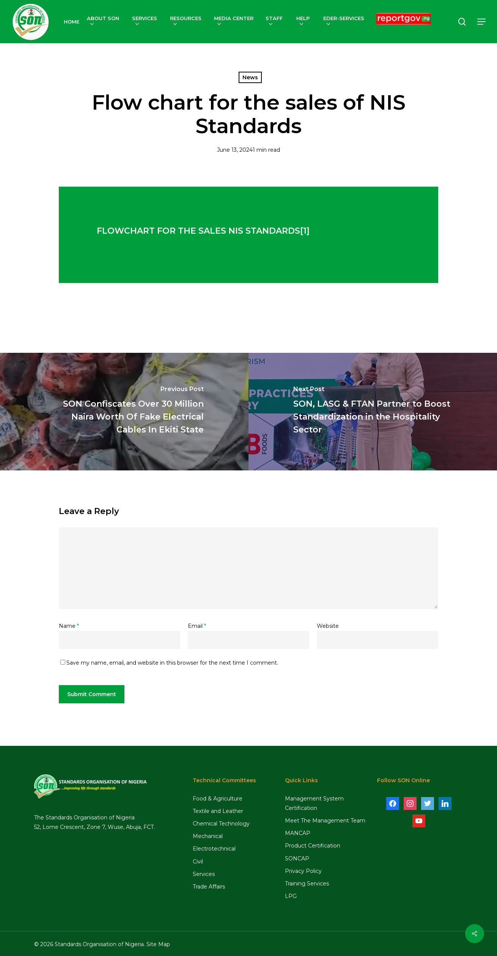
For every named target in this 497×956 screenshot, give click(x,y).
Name (69, 626)
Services (204, 874)
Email (197, 626)
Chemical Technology (221, 823)
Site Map (158, 944)
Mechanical (208, 836)
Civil (198, 861)
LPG (291, 896)
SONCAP (297, 858)
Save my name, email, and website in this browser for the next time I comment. (172, 662)
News (250, 77)
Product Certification (312, 845)
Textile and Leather (218, 811)
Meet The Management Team (325, 820)
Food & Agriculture (217, 798)
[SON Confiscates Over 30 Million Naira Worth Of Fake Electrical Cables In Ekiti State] (124, 411)
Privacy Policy (303, 871)
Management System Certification (314, 803)
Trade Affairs (209, 886)
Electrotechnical (214, 848)
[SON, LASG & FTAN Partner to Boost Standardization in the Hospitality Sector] (372, 411)
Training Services (307, 883)
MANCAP (297, 833)
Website (328, 626)
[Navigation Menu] (481, 22)
